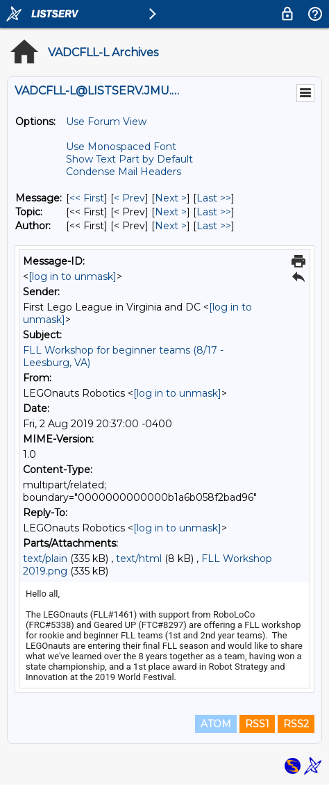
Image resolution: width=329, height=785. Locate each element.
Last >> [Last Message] (213, 198)
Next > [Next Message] (171, 198)
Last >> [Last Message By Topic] (213, 212)
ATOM (216, 724)
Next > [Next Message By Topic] (171, 212)
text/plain (45, 558)
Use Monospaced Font (121, 146)
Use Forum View (106, 121)
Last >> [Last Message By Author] (213, 226)
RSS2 (296, 724)
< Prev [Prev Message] (129, 198)
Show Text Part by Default (129, 159)
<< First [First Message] (86, 198)
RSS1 (257, 724)
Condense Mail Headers (123, 171)
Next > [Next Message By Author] (171, 226)
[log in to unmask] (72, 276)
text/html (139, 558)
